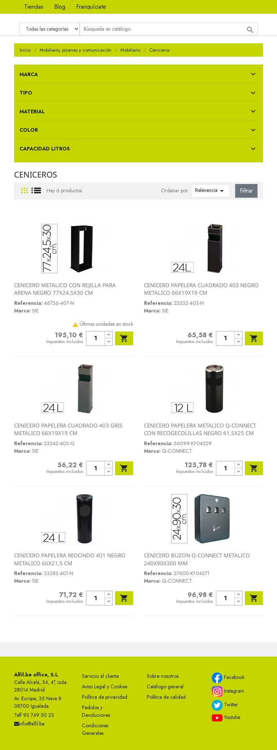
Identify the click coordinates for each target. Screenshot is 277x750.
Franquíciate (91, 7)
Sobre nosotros (163, 676)
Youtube (226, 718)
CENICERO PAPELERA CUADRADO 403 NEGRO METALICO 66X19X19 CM (201, 289)
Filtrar (246, 191)
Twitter (225, 705)
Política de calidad (166, 697)
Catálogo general (165, 686)
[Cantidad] (95, 338)
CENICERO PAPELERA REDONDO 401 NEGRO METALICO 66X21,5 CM (70, 559)
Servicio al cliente (100, 676)
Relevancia (210, 191)
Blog (59, 7)
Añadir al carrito (124, 338)
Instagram (228, 691)
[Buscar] (169, 29)
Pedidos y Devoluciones (96, 711)
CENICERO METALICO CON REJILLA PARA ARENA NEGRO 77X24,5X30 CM (65, 289)
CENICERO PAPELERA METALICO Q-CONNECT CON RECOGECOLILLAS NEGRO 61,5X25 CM (200, 429)
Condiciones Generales (95, 729)
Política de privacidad (104, 697)
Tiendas (33, 7)
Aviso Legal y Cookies (104, 686)
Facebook (228, 677)
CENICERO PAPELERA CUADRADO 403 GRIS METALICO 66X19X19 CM (68, 429)
